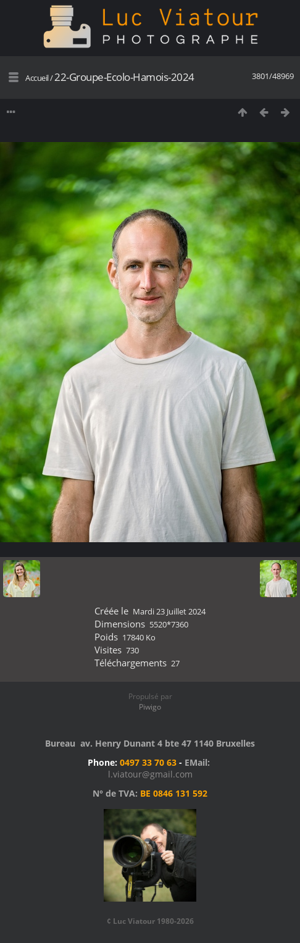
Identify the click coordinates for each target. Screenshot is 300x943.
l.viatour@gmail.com (150, 774)
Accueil (37, 77)
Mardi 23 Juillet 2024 (169, 611)
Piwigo (150, 707)
